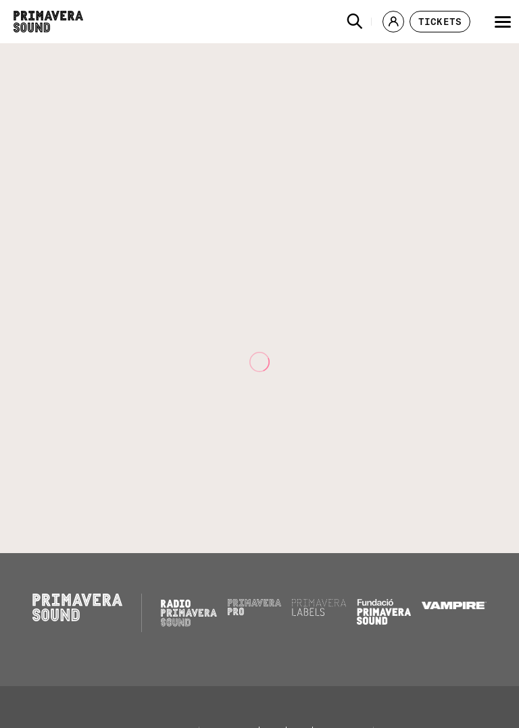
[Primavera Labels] (319, 612)
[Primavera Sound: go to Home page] (48, 21)
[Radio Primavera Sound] (189, 613)
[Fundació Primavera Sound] (384, 621)
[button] (355, 21)
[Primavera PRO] (255, 611)
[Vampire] (454, 605)
